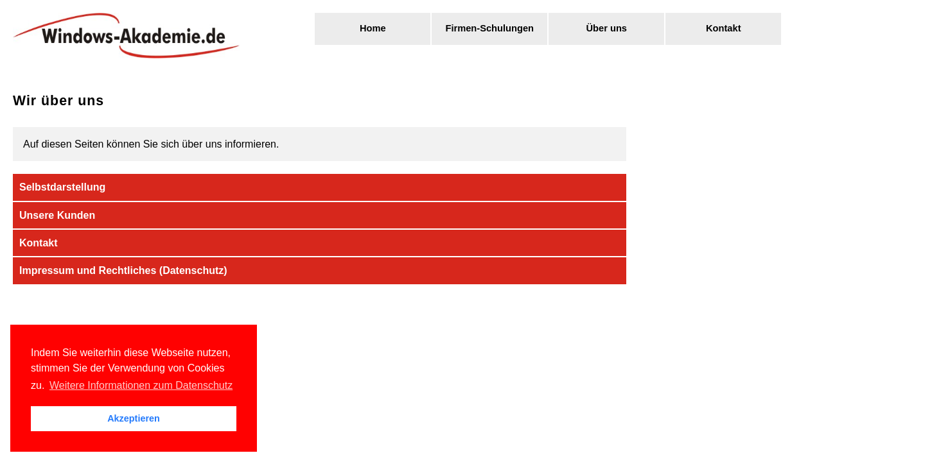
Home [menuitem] (373, 28)
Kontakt (38, 242)
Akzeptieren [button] (133, 418)
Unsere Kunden (57, 215)
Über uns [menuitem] (606, 28)
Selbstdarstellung (62, 187)
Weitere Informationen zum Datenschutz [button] (141, 385)
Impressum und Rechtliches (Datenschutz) (123, 270)
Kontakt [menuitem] (723, 28)
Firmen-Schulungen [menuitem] (489, 28)
